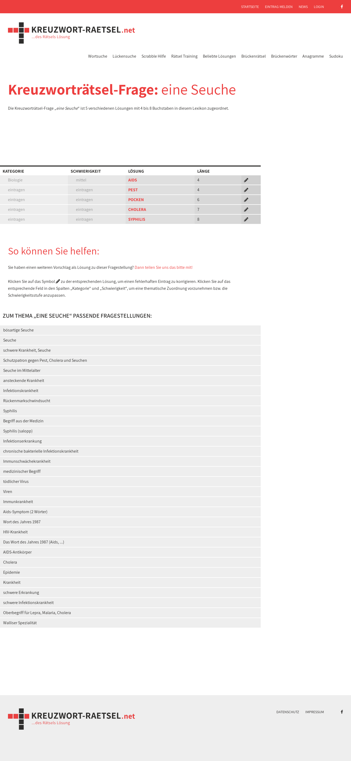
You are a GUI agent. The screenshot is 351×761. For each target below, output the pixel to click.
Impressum (314, 711)
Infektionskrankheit (20, 390)
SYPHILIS (136, 219)
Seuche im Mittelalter (21, 370)
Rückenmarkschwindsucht (26, 400)
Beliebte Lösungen (219, 56)
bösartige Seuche (18, 330)
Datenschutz (287, 711)
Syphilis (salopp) (18, 431)
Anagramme (313, 56)
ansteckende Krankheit (23, 380)
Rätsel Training (184, 56)
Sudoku (336, 56)
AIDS (132, 180)
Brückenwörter (284, 56)
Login (319, 6)
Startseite (250, 6)
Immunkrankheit (18, 501)
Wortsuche (97, 56)
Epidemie (11, 572)
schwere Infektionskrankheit (28, 602)
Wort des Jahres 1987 (22, 522)
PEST (133, 190)
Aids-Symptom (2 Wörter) (25, 512)
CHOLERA (137, 209)
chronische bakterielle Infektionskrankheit (40, 451)
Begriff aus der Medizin (23, 421)
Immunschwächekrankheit (26, 461)
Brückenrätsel (253, 56)
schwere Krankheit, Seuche (27, 350)
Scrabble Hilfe (154, 56)
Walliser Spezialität (20, 623)
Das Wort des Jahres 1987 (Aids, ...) (33, 542)
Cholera (10, 562)
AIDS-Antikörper (17, 552)
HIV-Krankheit (15, 532)
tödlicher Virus (16, 481)
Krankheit (11, 582)
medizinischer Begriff (22, 471)
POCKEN (136, 199)
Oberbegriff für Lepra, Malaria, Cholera (37, 612)
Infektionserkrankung (22, 441)
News (303, 6)
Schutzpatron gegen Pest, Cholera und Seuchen (45, 360)
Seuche (9, 340)
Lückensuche (124, 56)
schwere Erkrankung (21, 592)
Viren (7, 491)
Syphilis (10, 411)
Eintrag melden (279, 6)
